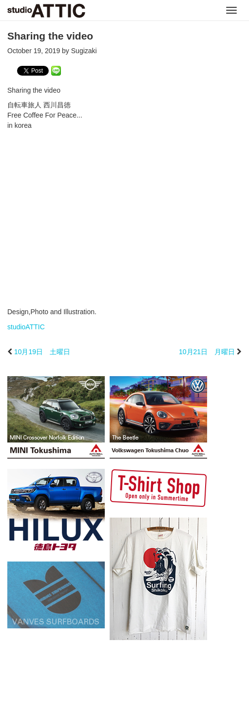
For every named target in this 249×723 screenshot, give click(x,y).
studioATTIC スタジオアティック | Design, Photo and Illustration (46, 10)
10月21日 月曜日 (207, 352)
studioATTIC (26, 327)
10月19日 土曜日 (42, 352)
